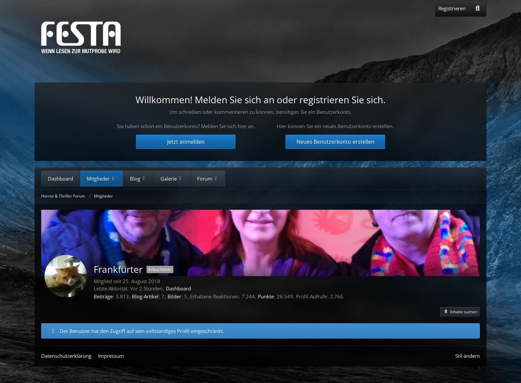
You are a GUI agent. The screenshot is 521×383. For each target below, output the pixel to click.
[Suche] (477, 8)
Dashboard (178, 288)
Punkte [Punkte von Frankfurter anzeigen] (266, 296)
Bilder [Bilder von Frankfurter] (174, 296)
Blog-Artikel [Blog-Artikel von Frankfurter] (145, 296)
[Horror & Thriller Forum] (81, 37)
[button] (460, 312)
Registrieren (452, 8)
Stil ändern (467, 355)
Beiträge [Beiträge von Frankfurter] (103, 296)
